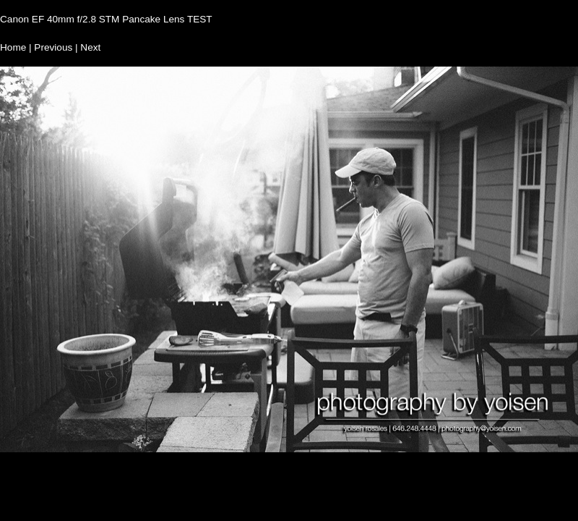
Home (13, 47)
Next (90, 47)
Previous (53, 47)
